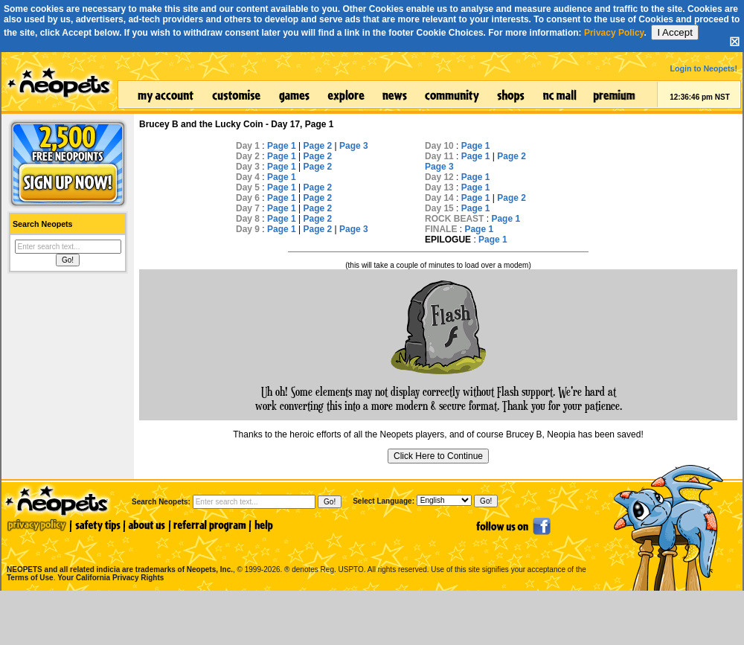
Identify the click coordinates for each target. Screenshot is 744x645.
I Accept (674, 32)
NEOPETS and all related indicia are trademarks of (118, 554)
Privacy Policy (614, 33)
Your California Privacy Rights (110, 578)
